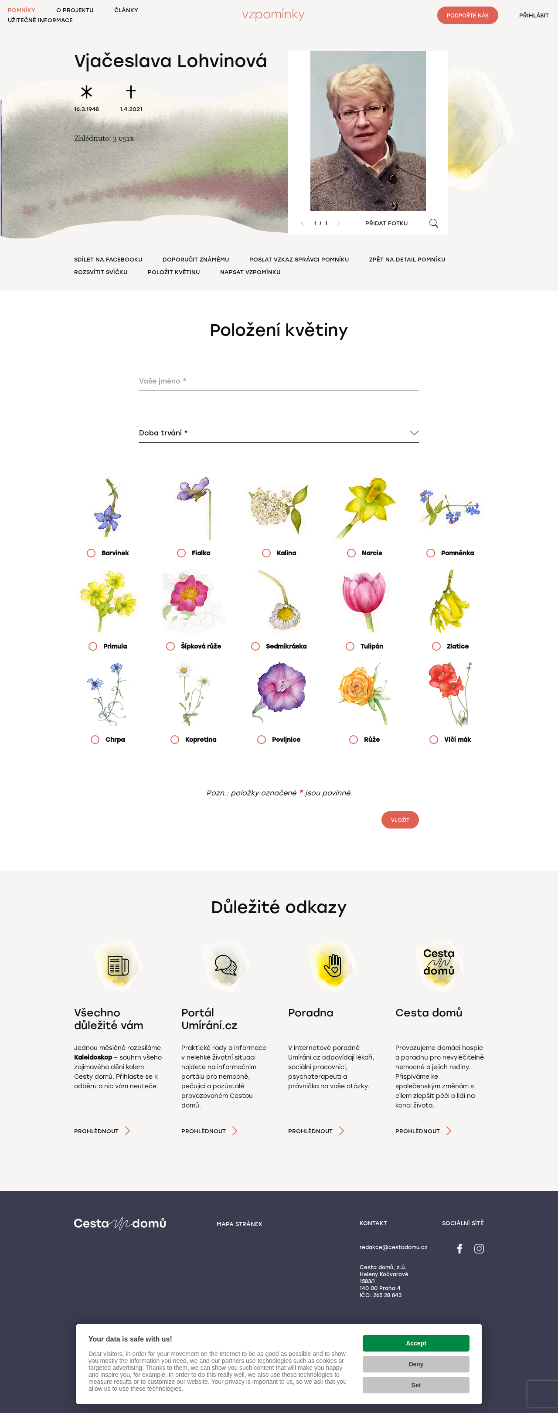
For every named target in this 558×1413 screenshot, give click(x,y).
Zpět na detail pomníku (407, 259)
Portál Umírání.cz (209, 1019)
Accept (416, 1343)
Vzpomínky (273, 14)
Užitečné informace (40, 20)
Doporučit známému (196, 259)
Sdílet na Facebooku (108, 259)
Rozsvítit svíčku (100, 272)
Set (416, 1385)
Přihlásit (534, 15)
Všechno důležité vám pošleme (108, 1025)
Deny (415, 1364)
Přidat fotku (386, 223)
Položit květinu (174, 272)
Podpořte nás (468, 16)
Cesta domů (429, 1012)
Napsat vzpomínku (250, 272)
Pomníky (21, 10)
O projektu (74, 10)
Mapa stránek (239, 1224)
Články (126, 10)
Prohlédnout (96, 1131)
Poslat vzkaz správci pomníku (299, 259)
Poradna (310, 1012)
